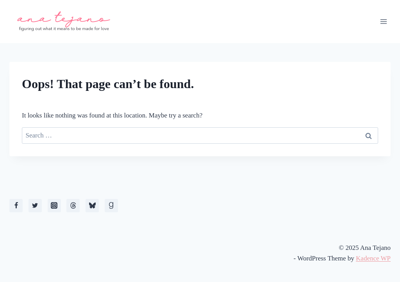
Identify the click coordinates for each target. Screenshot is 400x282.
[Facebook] (16, 205)
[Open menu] (383, 21)
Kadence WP (373, 258)
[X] (35, 205)
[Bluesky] (92, 205)
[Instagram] (54, 205)
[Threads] (73, 205)
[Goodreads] (111, 205)
